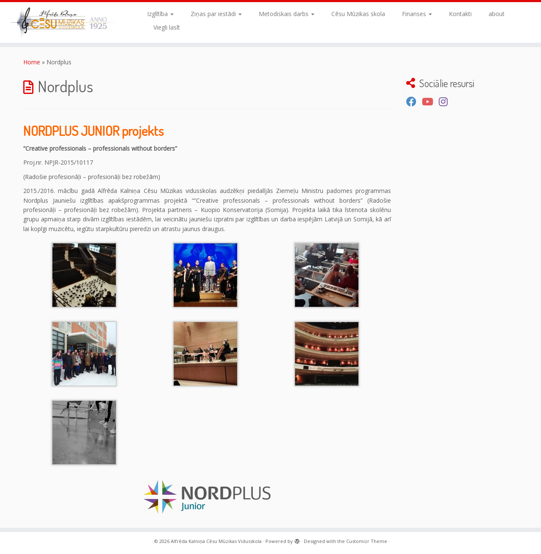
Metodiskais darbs (286, 14)
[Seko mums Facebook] (414, 101)
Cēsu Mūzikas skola (358, 14)
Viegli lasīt (166, 27)
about (497, 14)
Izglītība (160, 14)
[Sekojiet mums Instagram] (446, 101)
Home (31, 62)
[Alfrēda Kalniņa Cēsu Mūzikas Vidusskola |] (62, 22)
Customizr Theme (366, 541)
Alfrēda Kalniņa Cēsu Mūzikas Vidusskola (216, 541)
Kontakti (460, 14)
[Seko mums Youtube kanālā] (430, 101)
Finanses (417, 14)
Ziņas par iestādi (216, 14)
